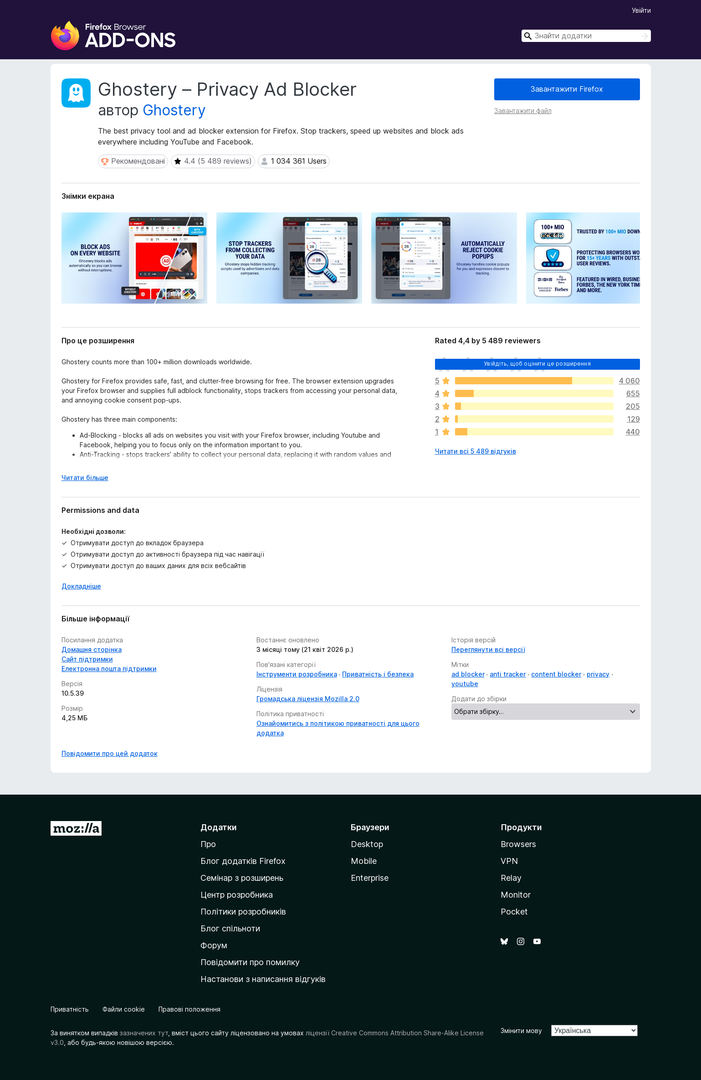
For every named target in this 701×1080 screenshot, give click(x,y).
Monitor (516, 894)
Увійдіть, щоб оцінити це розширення (537, 363)
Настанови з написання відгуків (263, 979)
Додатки (218, 827)
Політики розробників (243, 911)
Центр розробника (236, 894)
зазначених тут (144, 1033)
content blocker (556, 674)
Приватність (70, 1009)
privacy (598, 674)
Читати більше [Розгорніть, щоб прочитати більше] (84, 477)
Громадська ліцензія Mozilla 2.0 (307, 699)
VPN (509, 861)
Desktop (367, 844)
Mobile (364, 861)
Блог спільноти (230, 928)
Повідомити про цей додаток (109, 753)
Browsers (518, 844)
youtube (464, 683)
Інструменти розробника (296, 674)
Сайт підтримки (87, 659)
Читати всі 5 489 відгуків (475, 451)
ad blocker (468, 674)
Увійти (641, 10)
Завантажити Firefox (567, 88)
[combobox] (586, 36)
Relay (511, 878)
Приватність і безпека (378, 674)
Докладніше (81, 586)
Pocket (514, 911)
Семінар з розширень (241, 878)
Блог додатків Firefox (243, 861)
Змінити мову (521, 1030)
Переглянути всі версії (488, 649)
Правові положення (189, 1009)
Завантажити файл (523, 110)
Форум (213, 945)
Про (208, 844)
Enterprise (370, 878)
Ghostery (174, 110)
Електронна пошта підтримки (109, 668)
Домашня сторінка (91, 649)
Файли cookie (123, 1009)
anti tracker (508, 674)
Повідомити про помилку (250, 962)
